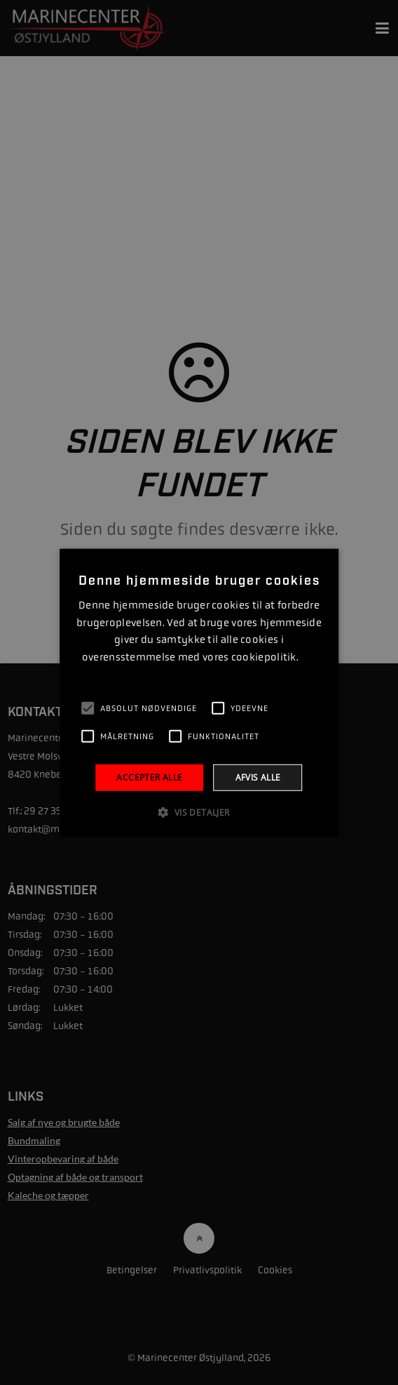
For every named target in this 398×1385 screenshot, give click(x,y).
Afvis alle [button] (258, 777)
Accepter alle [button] (149, 777)
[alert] (199, 692)
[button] (198, 812)
